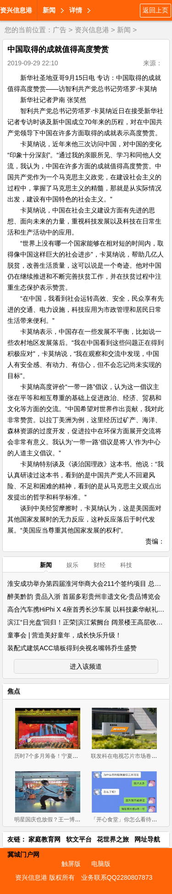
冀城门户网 (23, 854)
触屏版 (71, 863)
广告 (60, 30)
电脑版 (101, 863)
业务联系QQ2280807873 (117, 877)
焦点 (13, 691)
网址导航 (147, 839)
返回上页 (155, 10)
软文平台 (79, 839)
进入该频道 (86, 666)
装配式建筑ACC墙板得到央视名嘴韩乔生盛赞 (72, 648)
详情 (75, 10)
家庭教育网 (44, 839)
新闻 (49, 10)
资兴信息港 (16, 10)
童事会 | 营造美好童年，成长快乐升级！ (64, 635)
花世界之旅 (113, 839)
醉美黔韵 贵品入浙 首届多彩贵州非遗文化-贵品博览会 (84, 596)
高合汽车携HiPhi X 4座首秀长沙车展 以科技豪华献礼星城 (89, 609)
